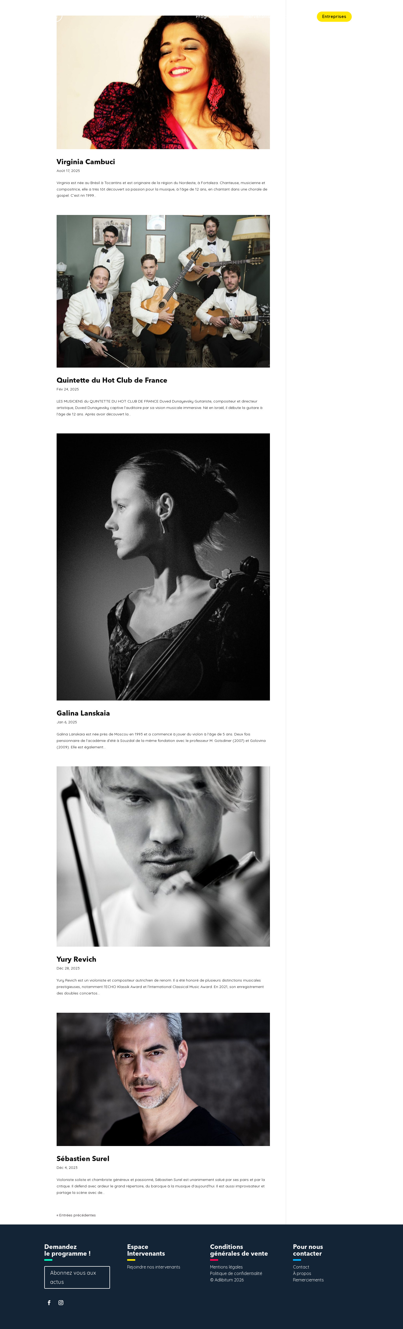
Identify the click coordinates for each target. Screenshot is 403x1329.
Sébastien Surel (83, 1159)
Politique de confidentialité (236, 1273)
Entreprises (334, 16)
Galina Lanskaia (83, 713)
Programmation (212, 17)
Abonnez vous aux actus (73, 1277)
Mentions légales (226, 1267)
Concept (293, 17)
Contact (374, 17)
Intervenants (257, 17)
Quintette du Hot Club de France (112, 380)
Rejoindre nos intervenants (153, 1267)
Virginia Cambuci (86, 162)
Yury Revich (76, 959)
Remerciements (308, 1280)
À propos (302, 1273)
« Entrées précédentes (76, 1215)
